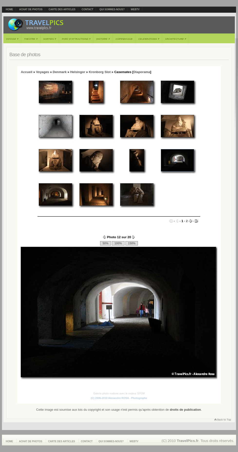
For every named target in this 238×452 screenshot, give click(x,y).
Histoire (103, 39)
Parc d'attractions (76, 39)
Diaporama (141, 72)
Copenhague (124, 39)
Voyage (12, 39)
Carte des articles (62, 9)
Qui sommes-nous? (111, 9)
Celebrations (149, 39)
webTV (135, 9)
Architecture (175, 39)
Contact (87, 9)
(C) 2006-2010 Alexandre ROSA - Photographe (119, 398)
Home (9, 9)
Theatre (31, 39)
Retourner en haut (222, 420)
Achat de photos (31, 9)
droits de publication (185, 409)
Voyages (42, 72)
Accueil (26, 72)
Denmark (60, 72)
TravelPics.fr (188, 441)
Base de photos (25, 54)
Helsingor (77, 72)
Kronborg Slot (100, 72)
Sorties (49, 39)
